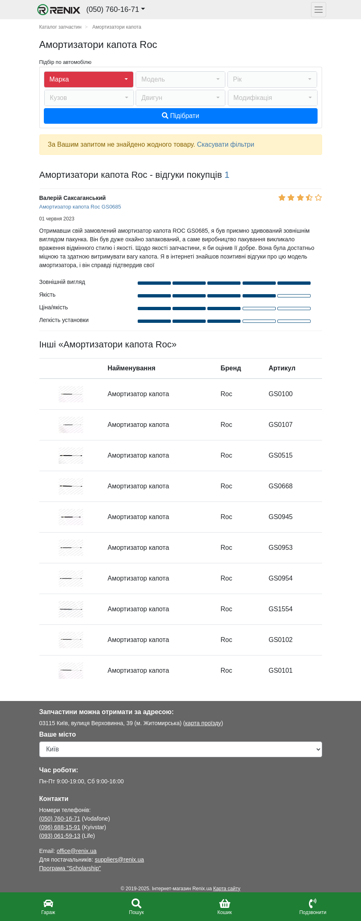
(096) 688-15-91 (59, 827)
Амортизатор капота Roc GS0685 (80, 207)
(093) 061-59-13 (59, 836)
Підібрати (180, 115)
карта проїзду (203, 723)
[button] (88, 79)
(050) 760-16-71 (59, 818)
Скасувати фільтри (225, 144)
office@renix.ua (76, 851)
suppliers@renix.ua (119, 859)
